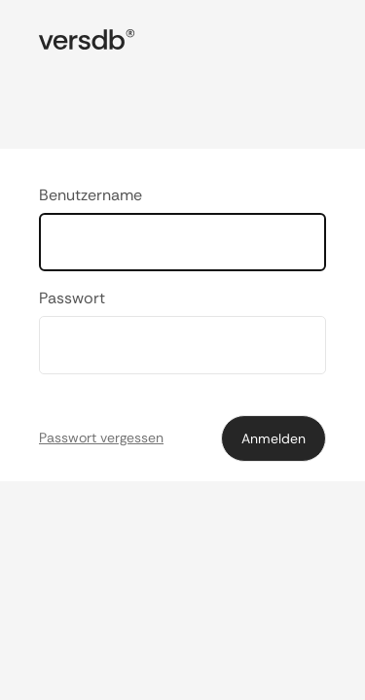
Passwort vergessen (101, 437)
